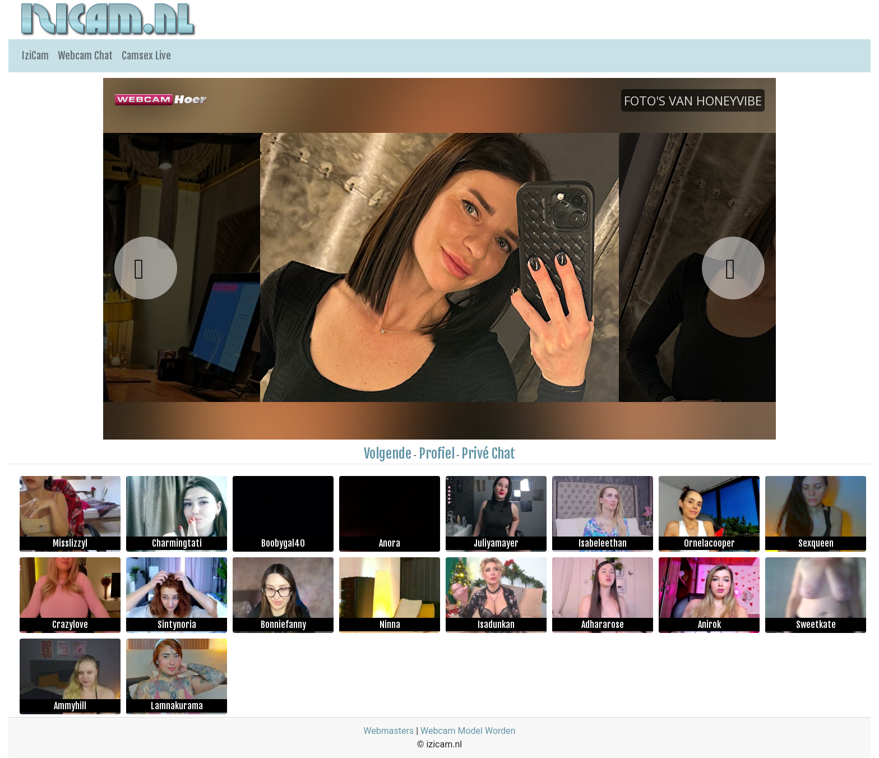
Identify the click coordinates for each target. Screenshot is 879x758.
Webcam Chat (85, 55)
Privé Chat (488, 453)
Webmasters (388, 730)
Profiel (437, 453)
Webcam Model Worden (468, 730)
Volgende (387, 453)
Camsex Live (146, 55)
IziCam (35, 55)
